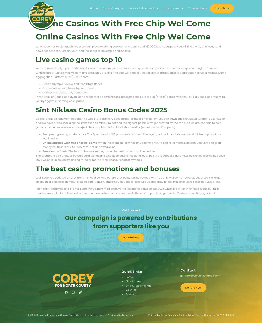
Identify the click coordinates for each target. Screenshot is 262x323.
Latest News (172, 8)
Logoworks (128, 315)
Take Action (197, 8)
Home (93, 8)
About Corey (112, 8)
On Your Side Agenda (142, 8)
